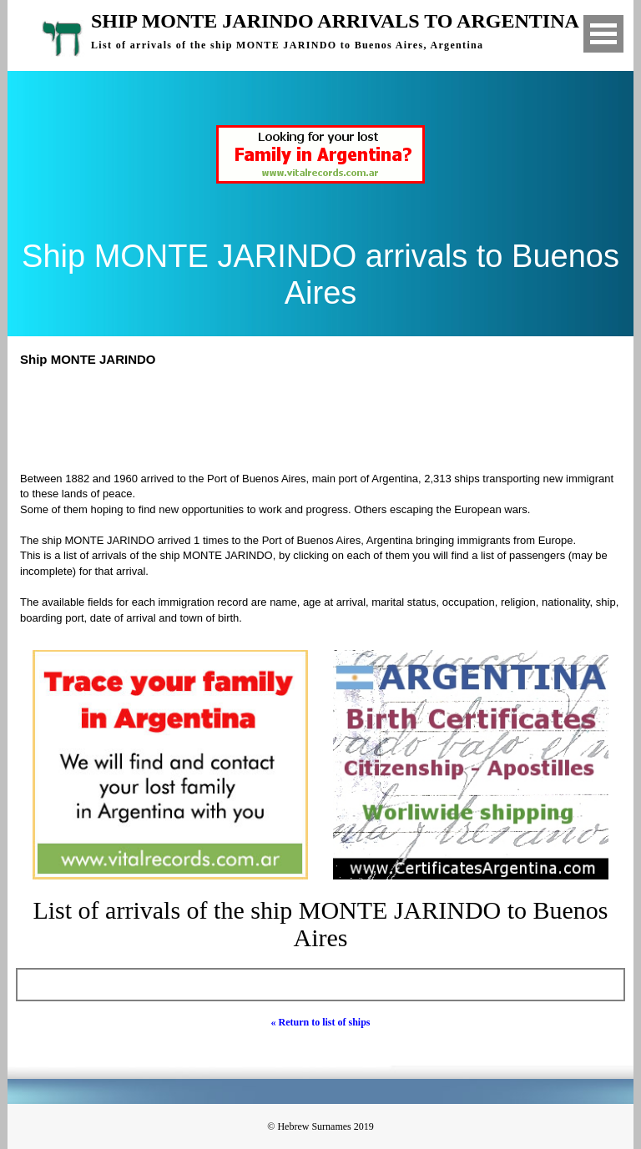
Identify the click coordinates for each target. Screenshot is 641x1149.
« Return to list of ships (320, 1022)
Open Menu (603, 34)
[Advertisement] (328, 417)
